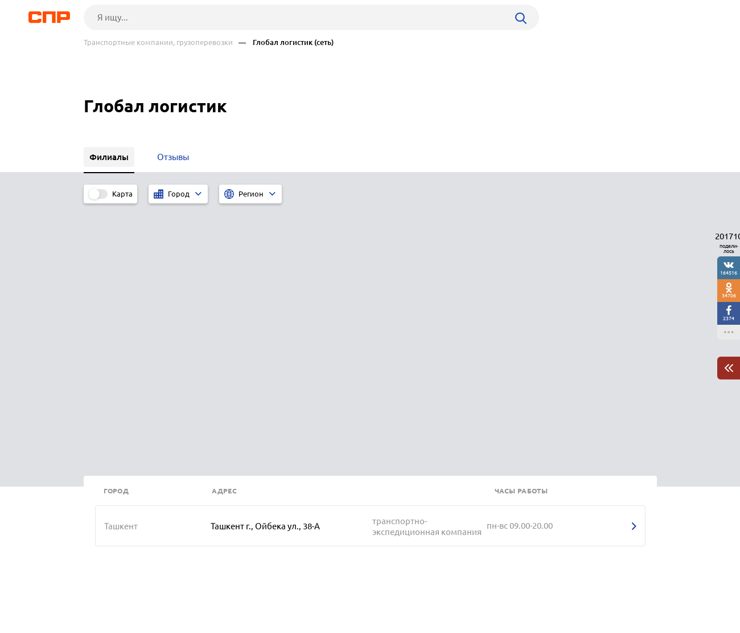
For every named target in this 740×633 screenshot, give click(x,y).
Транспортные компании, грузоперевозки (158, 42)
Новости (175, 590)
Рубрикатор (105, 590)
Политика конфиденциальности (236, 623)
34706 (729, 295)
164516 (728, 272)
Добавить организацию (605, 590)
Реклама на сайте (256, 590)
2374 (728, 318)
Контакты (339, 590)
